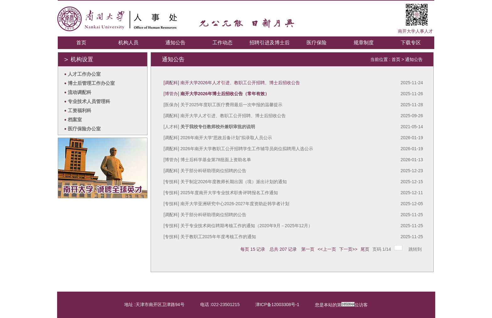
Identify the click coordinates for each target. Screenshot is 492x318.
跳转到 (416, 249)
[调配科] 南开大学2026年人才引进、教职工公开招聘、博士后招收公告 (231, 82)
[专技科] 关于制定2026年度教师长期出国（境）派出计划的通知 (225, 181)
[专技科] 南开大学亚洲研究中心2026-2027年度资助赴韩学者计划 (226, 203)
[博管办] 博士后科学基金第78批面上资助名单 (207, 159)
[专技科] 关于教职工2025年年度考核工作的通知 (209, 236)
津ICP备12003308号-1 (277, 304)
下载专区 (411, 42)
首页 (81, 42)
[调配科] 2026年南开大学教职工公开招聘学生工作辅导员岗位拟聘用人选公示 (238, 148)
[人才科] (209, 126)
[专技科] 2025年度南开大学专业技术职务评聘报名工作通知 (220, 192)
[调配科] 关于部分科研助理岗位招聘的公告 (204, 170)
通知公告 (175, 42)
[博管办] (216, 93)
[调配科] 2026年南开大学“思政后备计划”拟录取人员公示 (217, 137)
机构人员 (128, 42)
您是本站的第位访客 (341, 304)
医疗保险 (317, 42)
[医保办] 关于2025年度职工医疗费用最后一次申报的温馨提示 (222, 104)
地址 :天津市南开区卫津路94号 (154, 304)
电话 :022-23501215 (220, 304)
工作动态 (222, 42)
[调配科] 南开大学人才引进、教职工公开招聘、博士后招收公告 (224, 115)
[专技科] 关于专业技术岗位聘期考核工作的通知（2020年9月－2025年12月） (238, 225)
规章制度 (364, 42)
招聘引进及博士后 (269, 42)
